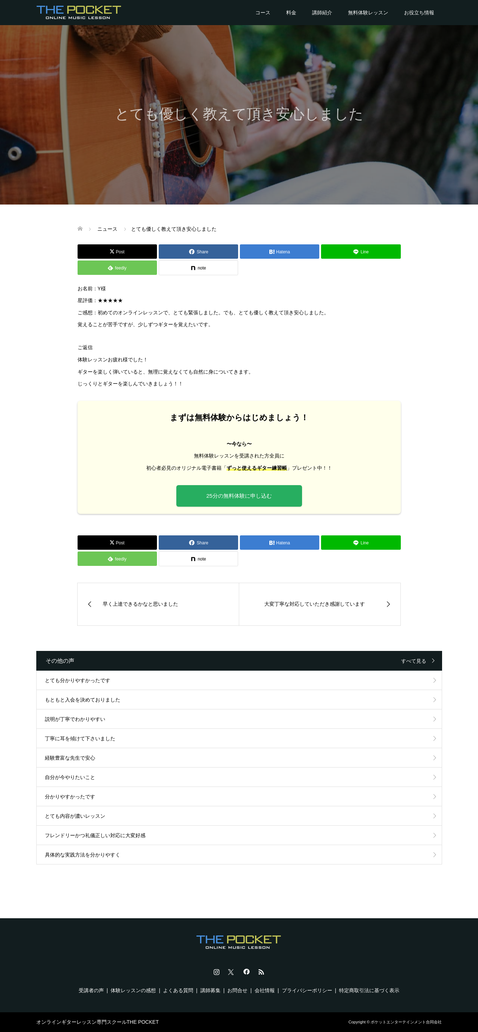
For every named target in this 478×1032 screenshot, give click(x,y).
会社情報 (265, 990)
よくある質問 (178, 990)
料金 (291, 12)
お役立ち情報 (419, 12)
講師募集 (210, 990)
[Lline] (360, 251)
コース (262, 12)
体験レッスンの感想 (133, 990)
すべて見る (413, 661)
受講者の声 (91, 990)
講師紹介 (322, 12)
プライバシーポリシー (307, 990)
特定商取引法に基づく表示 (369, 990)
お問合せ (237, 990)
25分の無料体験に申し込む (239, 496)
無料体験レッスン (368, 12)
